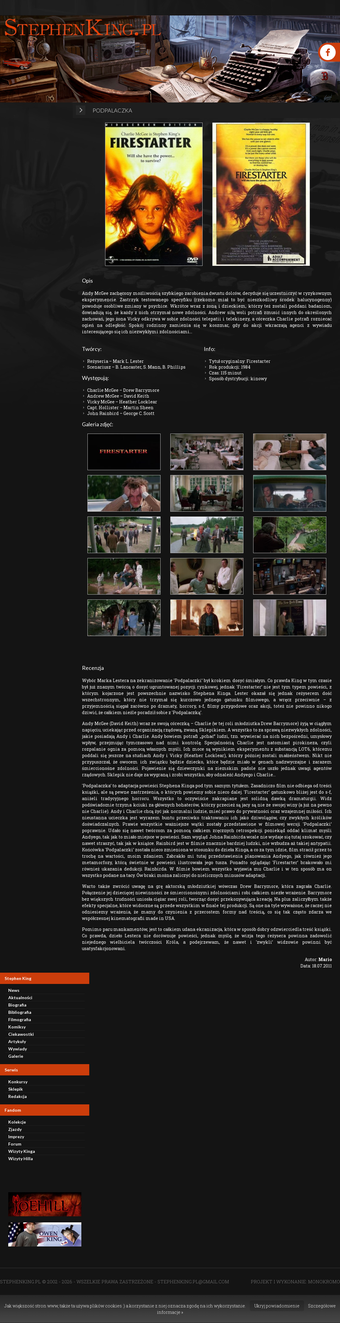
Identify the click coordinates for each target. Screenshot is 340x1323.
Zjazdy (15, 1129)
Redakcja (17, 1096)
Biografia (17, 1004)
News (13, 990)
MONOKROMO (324, 1281)
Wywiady (17, 1048)
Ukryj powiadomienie (276, 1306)
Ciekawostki (21, 1034)
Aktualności (20, 997)
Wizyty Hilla (20, 1158)
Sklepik (15, 1089)
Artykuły (17, 1041)
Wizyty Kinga (21, 1151)
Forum (14, 1143)
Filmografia (19, 1019)
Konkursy (17, 1081)
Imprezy (16, 1136)
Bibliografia (19, 1012)
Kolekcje (17, 1122)
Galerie (15, 1056)
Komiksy (17, 1026)
